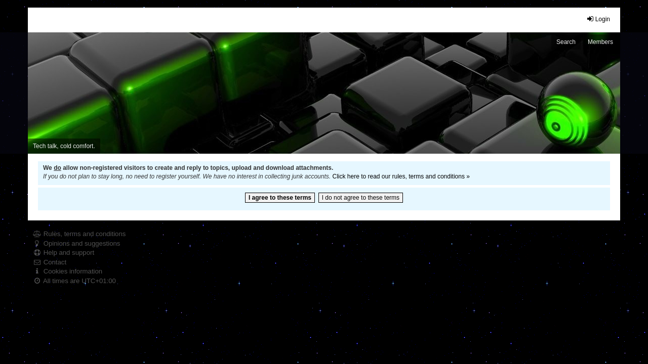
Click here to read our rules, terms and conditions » (400, 176)
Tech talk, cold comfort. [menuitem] (64, 146)
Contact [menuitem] (49, 262)
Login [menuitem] (598, 19)
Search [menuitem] (566, 42)
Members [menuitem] (600, 42)
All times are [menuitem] (74, 281)
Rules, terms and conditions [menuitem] (79, 234)
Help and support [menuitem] (63, 252)
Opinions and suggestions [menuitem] (76, 243)
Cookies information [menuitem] (67, 271)
